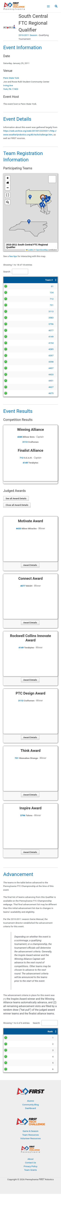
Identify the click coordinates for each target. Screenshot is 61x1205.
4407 (12, 368)
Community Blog (30, 1115)
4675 (12, 393)
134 (13, 292)
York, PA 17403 (10, 89)
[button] (56, 6)
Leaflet (29, 250)
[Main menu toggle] (48, 6)
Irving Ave (8, 85)
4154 (12, 343)
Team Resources (30, 1145)
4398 (12, 361)
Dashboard (30, 1119)
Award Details (30, 565)
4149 (12, 336)
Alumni (30, 1112)
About (30, 1170)
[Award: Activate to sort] (43, 1031)
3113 (12, 311)
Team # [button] (10, 280)
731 (13, 305)
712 (13, 299)
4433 (12, 374)
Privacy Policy (30, 1177)
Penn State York (11, 78)
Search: (7, 271)
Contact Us (30, 1173)
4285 (12, 349)
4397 (12, 355)
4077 (12, 330)
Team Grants (30, 1181)
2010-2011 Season (28, 35)
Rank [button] (8, 1031)
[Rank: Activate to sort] (9, 1031)
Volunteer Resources (30, 1149)
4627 (12, 387)
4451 (12, 380)
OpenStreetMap (42, 250)
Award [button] (32, 1031)
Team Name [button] (26, 280)
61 (14, 286)
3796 (12, 324)
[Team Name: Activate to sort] (38, 280)
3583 (12, 317)
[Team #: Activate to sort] (11, 280)
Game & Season (30, 1142)
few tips (13, 256)
